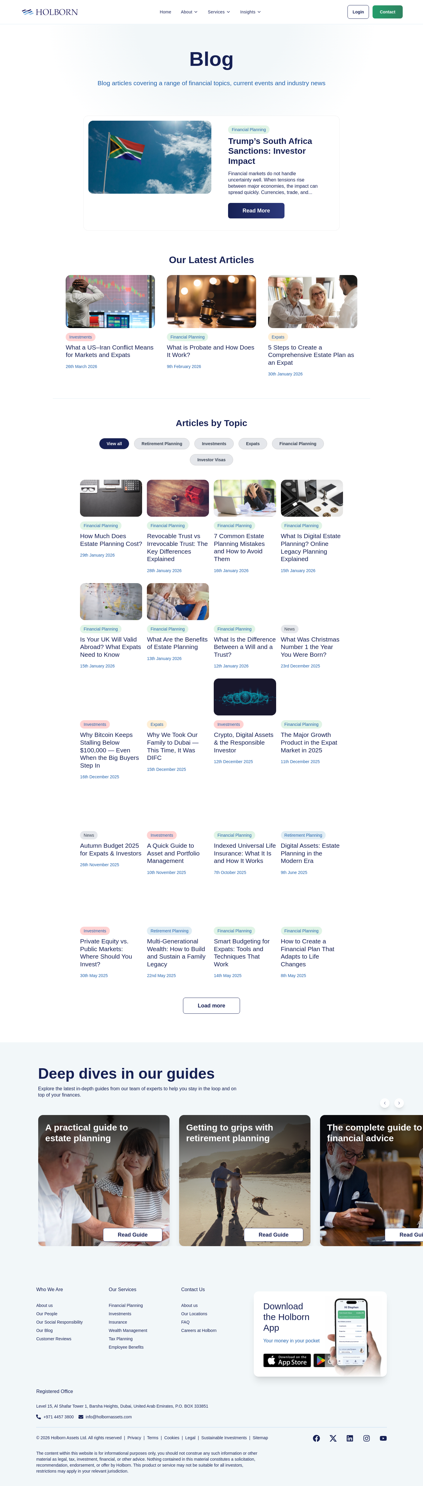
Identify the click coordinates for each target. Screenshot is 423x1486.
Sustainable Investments (224, 1437)
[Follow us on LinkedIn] (349, 1438)
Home (165, 12)
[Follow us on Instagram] (366, 1438)
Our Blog (44, 1330)
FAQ (185, 1322)
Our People (46, 1313)
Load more (211, 1006)
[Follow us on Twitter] (333, 1438)
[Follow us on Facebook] (316, 1438)
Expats (253, 443)
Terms (152, 1437)
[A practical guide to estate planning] (104, 1180)
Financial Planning (297, 443)
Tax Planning (121, 1338)
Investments (214, 443)
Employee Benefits (126, 1347)
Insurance (118, 1322)
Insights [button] (251, 12)
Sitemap (260, 1437)
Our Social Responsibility (59, 1322)
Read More (256, 211)
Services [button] (219, 12)
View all (114, 443)
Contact (387, 12)
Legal (190, 1437)
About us (44, 1305)
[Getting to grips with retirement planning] (244, 1180)
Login (358, 12)
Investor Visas (211, 459)
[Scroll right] (399, 1103)
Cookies (171, 1437)
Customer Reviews (53, 1338)
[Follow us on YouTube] (383, 1438)
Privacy (134, 1437)
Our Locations (194, 1313)
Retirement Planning (161, 443)
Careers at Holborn (198, 1330)
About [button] (189, 12)
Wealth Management (128, 1330)
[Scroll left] (385, 1103)
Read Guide (132, 1235)
